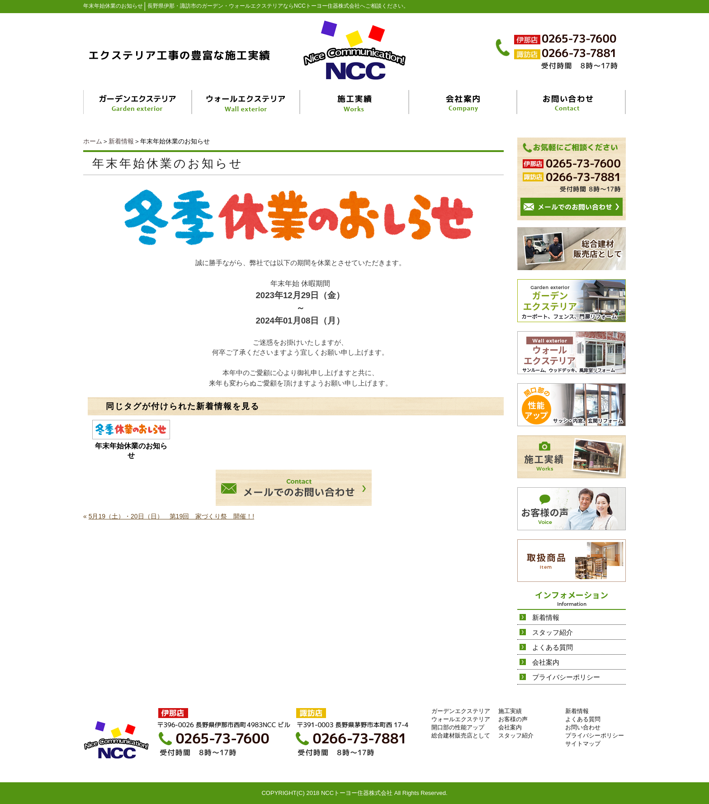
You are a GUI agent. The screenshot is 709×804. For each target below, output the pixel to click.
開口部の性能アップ (457, 727)
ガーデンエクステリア (460, 711)
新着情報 (121, 141)
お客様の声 (513, 719)
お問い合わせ (582, 727)
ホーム (92, 141)
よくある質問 (552, 647)
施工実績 (510, 711)
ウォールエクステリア (460, 719)
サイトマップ (582, 743)
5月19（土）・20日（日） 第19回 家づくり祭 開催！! (171, 516)
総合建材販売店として (460, 735)
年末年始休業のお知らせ (131, 450)
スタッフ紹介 (552, 632)
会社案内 (545, 662)
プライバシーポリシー (566, 677)
